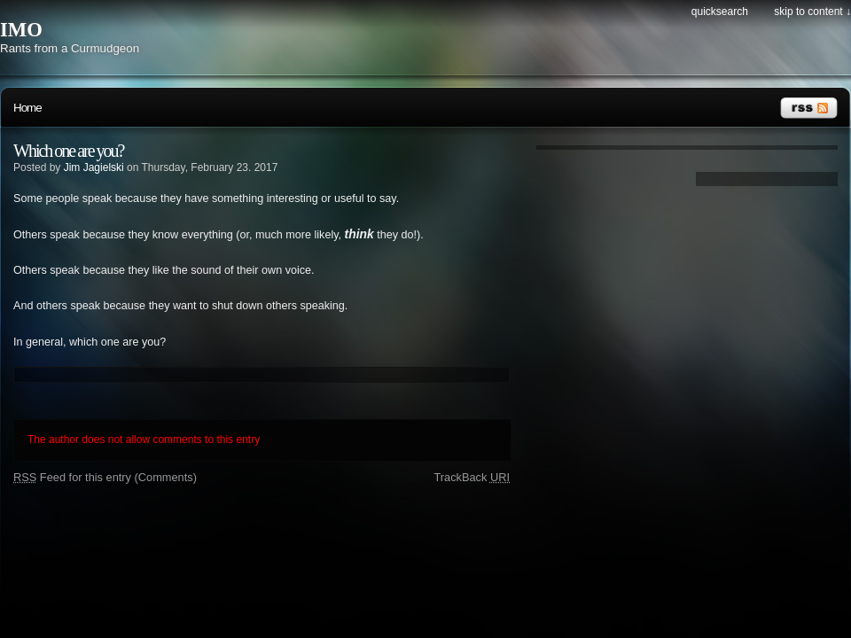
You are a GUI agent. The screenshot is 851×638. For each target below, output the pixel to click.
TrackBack (471, 477)
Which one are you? (68, 150)
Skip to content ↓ (812, 11)
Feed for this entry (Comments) (105, 477)
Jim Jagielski (94, 167)
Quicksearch (719, 11)
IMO (21, 30)
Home (27, 107)
